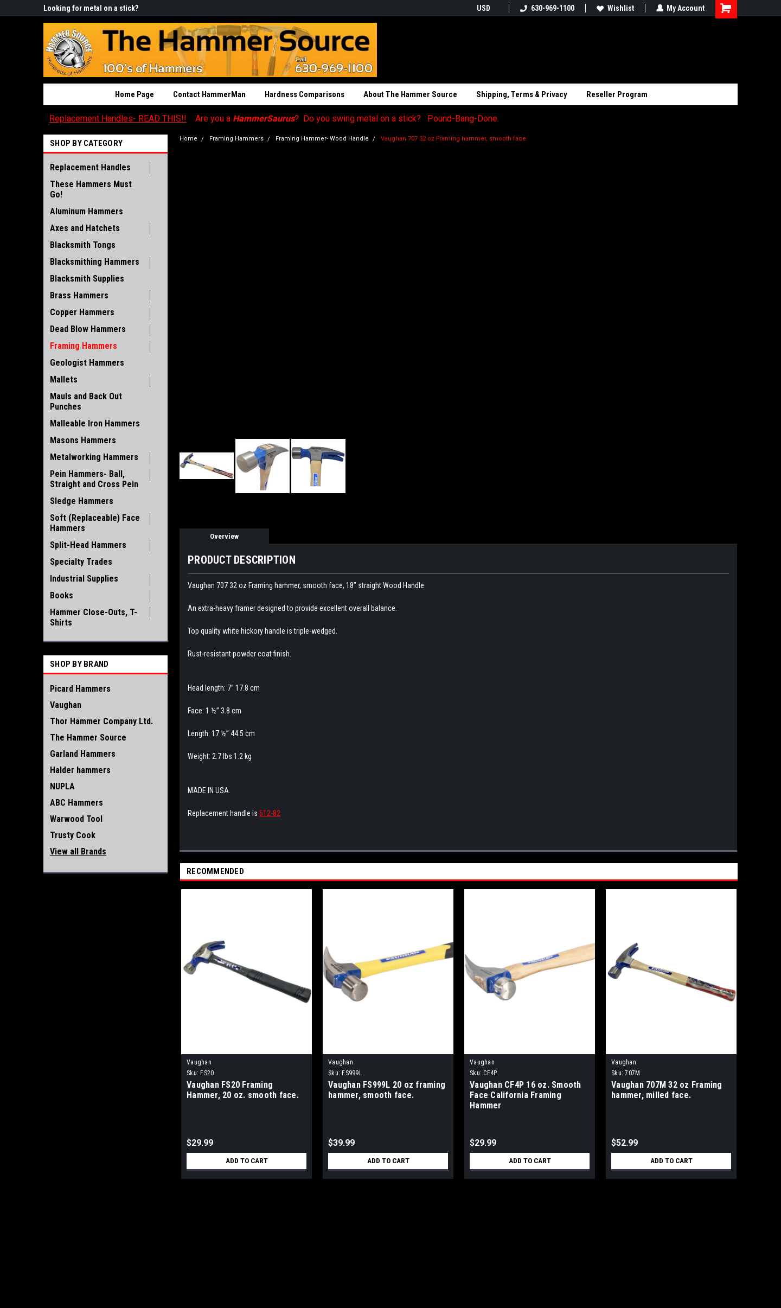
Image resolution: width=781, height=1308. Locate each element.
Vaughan (65, 705)
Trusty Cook (72, 835)
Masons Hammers (83, 440)
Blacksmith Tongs (83, 245)
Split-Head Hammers (88, 545)
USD (486, 8)
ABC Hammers (76, 802)
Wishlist (614, 8)
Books (61, 595)
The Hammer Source (88, 737)
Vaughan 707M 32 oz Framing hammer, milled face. (666, 1090)
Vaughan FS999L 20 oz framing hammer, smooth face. (386, 1090)
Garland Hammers (83, 754)
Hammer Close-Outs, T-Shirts (93, 617)
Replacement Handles (90, 167)
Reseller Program (617, 94)
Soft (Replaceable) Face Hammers (95, 523)
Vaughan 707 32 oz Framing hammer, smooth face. (454, 138)
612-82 (269, 813)
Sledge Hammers (81, 501)
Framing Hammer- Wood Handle (322, 138)
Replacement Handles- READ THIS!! (118, 118)
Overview (224, 536)
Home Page (134, 94)
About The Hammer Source (410, 94)
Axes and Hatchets (85, 228)
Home (188, 138)
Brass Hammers (79, 295)
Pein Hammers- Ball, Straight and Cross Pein (94, 479)
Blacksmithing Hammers (94, 262)
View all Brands (78, 851)
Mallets (64, 379)
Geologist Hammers (87, 363)
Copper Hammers (82, 312)
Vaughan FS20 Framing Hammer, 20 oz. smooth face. (243, 1090)
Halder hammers (80, 770)
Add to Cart (246, 1161)
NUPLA (62, 786)
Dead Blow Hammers (88, 329)
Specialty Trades (81, 562)
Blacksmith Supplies (87, 278)
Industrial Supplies (84, 578)
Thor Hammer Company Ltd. (101, 721)
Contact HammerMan (209, 94)
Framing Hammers (83, 346)
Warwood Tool (76, 819)
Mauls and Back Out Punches (86, 401)
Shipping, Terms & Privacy (521, 94)
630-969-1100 (547, 8)
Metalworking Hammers (94, 457)
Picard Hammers (80, 689)
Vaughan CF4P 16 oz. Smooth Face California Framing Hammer (525, 1095)
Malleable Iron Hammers (95, 423)
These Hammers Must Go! (91, 189)
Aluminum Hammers (86, 211)
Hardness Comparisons (304, 94)
